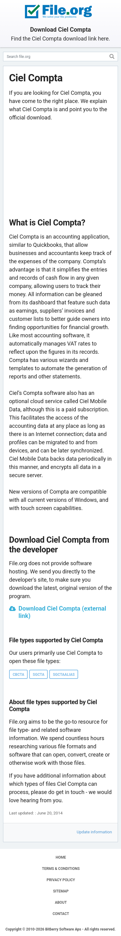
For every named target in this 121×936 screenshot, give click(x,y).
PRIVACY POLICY (61, 880)
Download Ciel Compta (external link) (62, 612)
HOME (61, 857)
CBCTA (18, 674)
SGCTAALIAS (64, 674)
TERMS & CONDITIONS (61, 869)
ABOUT (61, 902)
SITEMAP (60, 891)
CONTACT (61, 914)
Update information (94, 831)
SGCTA (38, 674)
